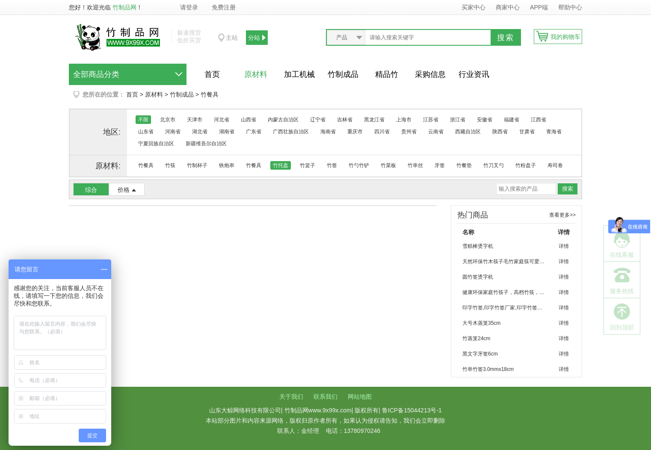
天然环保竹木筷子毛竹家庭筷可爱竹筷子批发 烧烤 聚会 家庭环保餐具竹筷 (507, 262)
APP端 (540, 7)
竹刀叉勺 (493, 165)
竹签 (332, 165)
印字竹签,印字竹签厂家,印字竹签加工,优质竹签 (507, 308)
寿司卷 (555, 165)
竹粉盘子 (525, 165)
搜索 (505, 37)
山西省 (248, 120)
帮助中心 (570, 7)
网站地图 (360, 396)
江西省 (538, 120)
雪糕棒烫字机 (477, 246)
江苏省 (430, 120)
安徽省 (484, 120)
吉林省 (344, 120)
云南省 (436, 132)
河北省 (221, 120)
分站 (254, 37)
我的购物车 (565, 36)
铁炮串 (226, 165)
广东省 (253, 132)
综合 (91, 189)
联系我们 (325, 396)
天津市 (194, 120)
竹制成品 (343, 74)
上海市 (403, 120)
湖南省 (226, 132)
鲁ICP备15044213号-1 (412, 410)
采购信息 (430, 74)
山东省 (146, 132)
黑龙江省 (374, 120)
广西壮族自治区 (291, 132)
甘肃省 (527, 132)
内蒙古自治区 (283, 120)
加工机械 (299, 74)
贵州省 (409, 132)
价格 (124, 189)
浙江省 (457, 120)
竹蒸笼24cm (476, 338)
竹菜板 (388, 165)
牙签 (440, 165)
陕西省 (500, 132)
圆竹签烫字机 (477, 277)
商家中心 (508, 7)
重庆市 (355, 132)
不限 (143, 120)
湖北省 (199, 132)
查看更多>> (562, 215)
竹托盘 (280, 165)
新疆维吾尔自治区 (206, 144)
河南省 (173, 132)
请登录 (189, 7)
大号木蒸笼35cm (481, 323)
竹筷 (170, 165)
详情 (564, 246)
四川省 (382, 132)
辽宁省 (318, 120)
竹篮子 (307, 165)
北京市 (167, 120)
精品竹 (386, 74)
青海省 (554, 132)
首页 (212, 74)
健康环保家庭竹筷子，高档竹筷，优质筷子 (507, 292)
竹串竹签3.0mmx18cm (488, 369)
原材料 (255, 74)
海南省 (328, 132)
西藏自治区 (468, 132)
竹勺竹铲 (359, 165)
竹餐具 (210, 94)
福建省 (511, 120)
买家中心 (473, 7)
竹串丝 (415, 165)
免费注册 (224, 7)
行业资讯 (474, 74)
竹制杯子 (197, 165)
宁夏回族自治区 (156, 144)
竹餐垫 (464, 165)
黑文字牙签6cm (480, 354)
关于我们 (291, 396)
